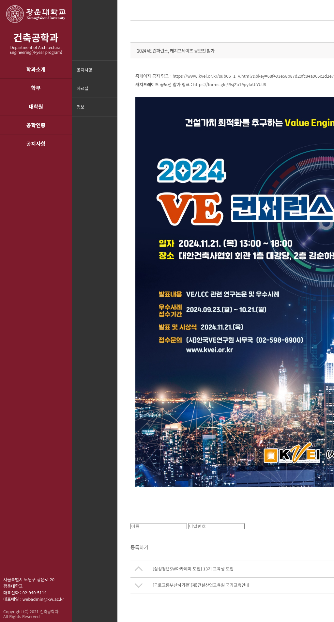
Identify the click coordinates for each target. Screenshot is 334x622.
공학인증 (36, 125)
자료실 (82, 88)
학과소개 (36, 69)
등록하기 (139, 549)
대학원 (36, 106)
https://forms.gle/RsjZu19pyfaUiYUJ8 (229, 84)
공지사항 (36, 144)
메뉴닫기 (111, 111)
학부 (35, 88)
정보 (80, 107)
